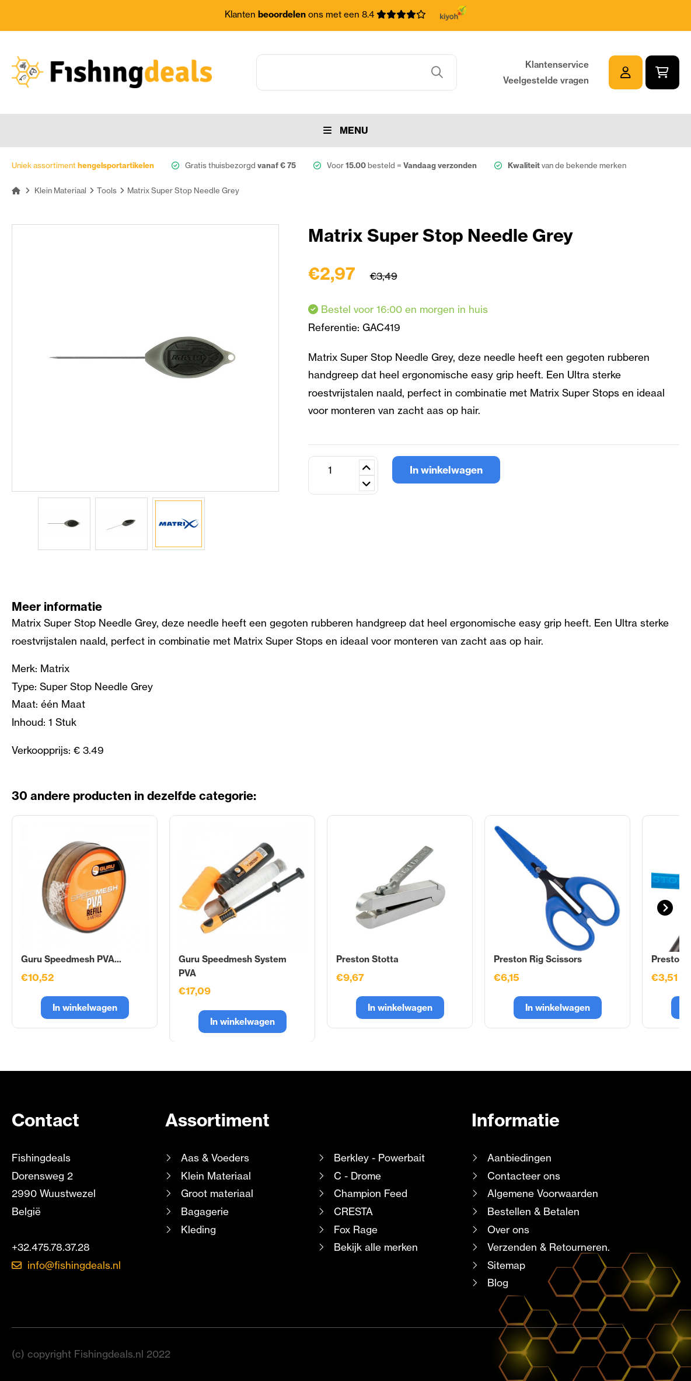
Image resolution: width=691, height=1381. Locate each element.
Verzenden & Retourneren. (548, 1247)
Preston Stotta (367, 959)
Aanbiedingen (519, 1158)
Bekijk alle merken (376, 1247)
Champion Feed (370, 1193)
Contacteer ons (523, 1176)
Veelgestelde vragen (546, 80)
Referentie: (335, 327)
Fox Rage (356, 1229)
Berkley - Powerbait (379, 1158)
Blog (496, 1282)
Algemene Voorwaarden (542, 1193)
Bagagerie (205, 1211)
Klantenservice (557, 64)
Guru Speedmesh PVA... (71, 959)
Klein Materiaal (216, 1176)
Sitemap (506, 1265)
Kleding (198, 1229)
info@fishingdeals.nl (74, 1265)
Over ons (508, 1229)
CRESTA (353, 1211)
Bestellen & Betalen (533, 1211)
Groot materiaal (217, 1193)
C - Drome (357, 1176)
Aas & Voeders (215, 1158)
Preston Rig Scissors (538, 959)
